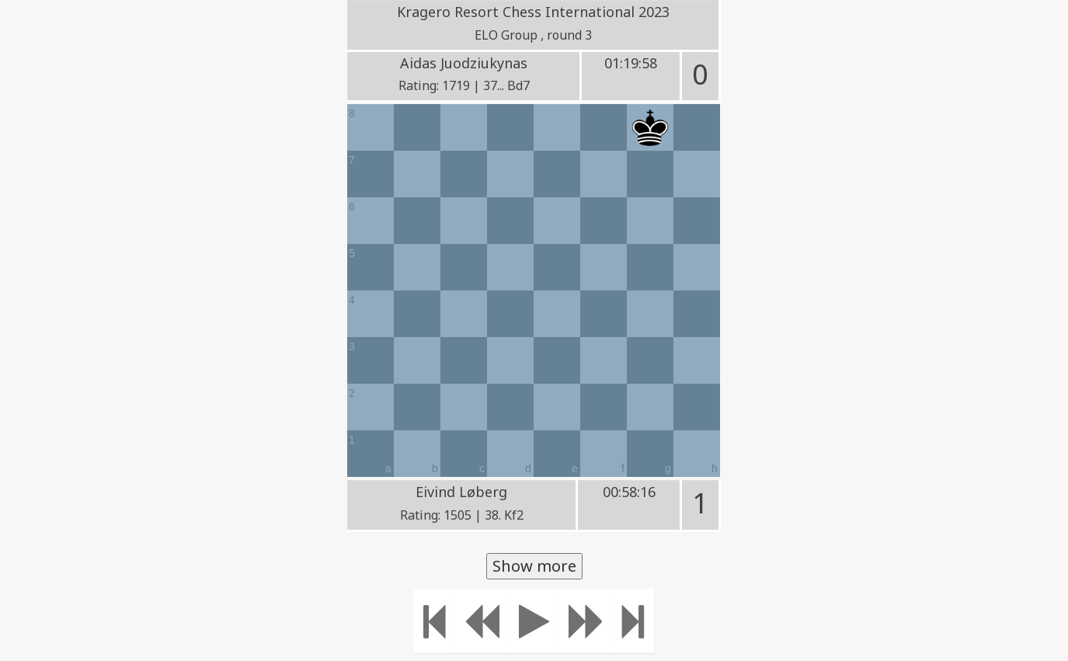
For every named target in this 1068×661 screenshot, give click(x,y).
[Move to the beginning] (434, 621)
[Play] (534, 621)
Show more (534, 565)
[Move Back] (481, 621)
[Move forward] (586, 621)
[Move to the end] (633, 621)
